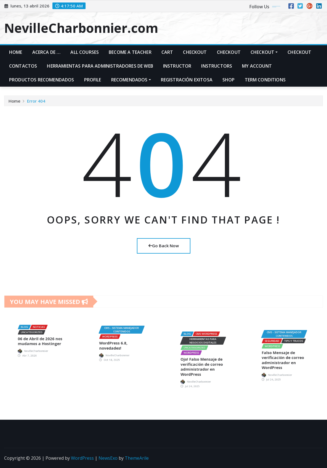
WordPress (82, 458)
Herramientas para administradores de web (100, 66)
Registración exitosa (186, 80)
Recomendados (131, 80)
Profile (92, 80)
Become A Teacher (130, 52)
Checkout (195, 52)
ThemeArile (137, 458)
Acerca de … (46, 52)
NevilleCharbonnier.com (81, 27)
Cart (167, 52)
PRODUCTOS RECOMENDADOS (41, 80)
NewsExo (108, 458)
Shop (228, 80)
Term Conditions (265, 80)
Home (15, 52)
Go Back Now (163, 245)
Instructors (216, 66)
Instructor (177, 66)
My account (257, 66)
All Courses (84, 52)
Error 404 (36, 104)
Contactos (23, 66)
